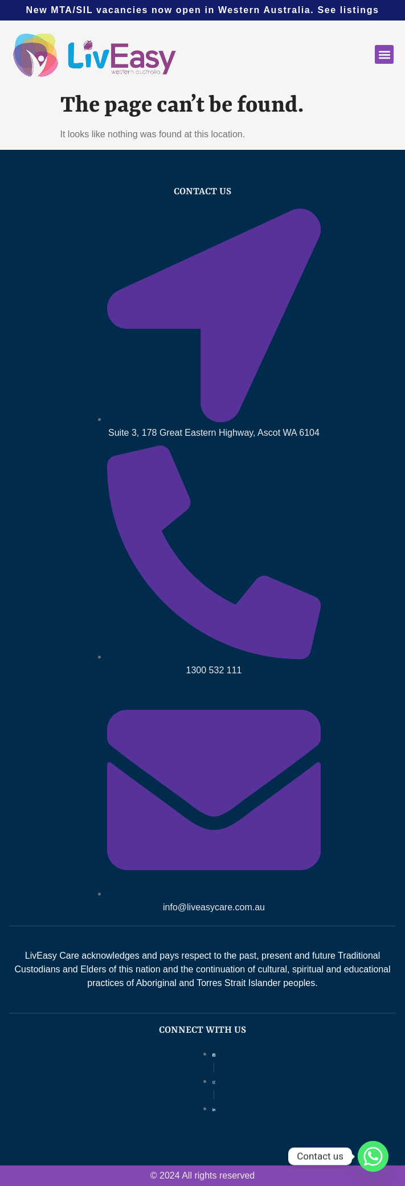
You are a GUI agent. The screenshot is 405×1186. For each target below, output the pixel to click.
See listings (348, 10)
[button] (384, 54)
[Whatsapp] (373, 1156)
